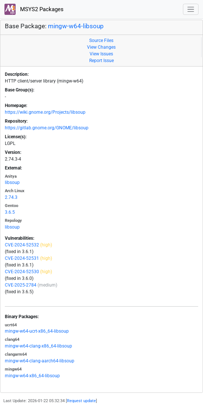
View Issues (101, 53)
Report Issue (101, 60)
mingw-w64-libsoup (76, 26)
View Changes (101, 47)
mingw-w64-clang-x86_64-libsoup (38, 346)
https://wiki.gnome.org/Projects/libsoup (45, 112)
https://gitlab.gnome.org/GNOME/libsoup (46, 127)
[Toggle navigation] (191, 9)
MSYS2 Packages (34, 9)
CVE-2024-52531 (22, 258)
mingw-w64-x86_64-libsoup (32, 375)
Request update (81, 400)
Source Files (101, 40)
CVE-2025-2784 (20, 285)
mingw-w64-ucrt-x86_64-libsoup (37, 331)
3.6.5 (10, 212)
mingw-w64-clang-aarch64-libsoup (39, 360)
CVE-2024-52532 (22, 245)
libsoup (12, 182)
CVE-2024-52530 (22, 271)
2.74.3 (11, 197)
